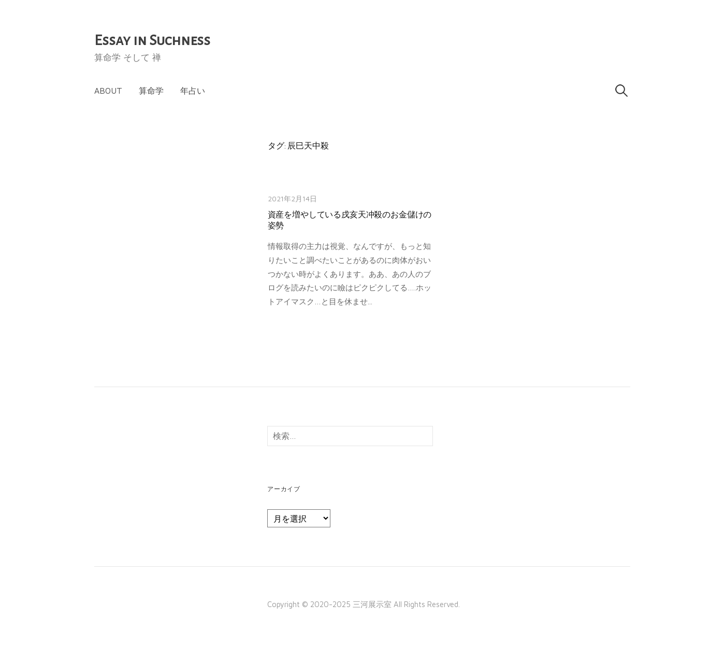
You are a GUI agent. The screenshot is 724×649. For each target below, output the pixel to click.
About (108, 90)
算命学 (151, 90)
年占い (192, 90)
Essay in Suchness (152, 40)
